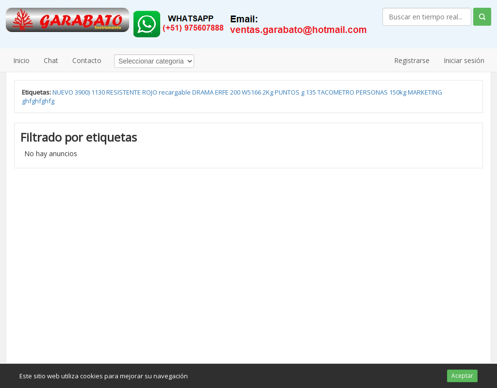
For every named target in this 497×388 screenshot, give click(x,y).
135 (311, 92)
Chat (51, 60)
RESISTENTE (124, 92)
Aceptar (462, 376)
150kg (398, 92)
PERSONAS (372, 92)
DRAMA (203, 92)
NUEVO (63, 92)
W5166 (252, 92)
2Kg (269, 92)
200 (236, 92)
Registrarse (412, 60)
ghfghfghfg (38, 101)
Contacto (86, 60)
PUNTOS (288, 92)
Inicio (21, 60)
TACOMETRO (336, 92)
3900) (83, 92)
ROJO (150, 92)
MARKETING (425, 92)
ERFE (222, 92)
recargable (175, 92)
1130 (98, 92)
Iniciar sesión (464, 60)
